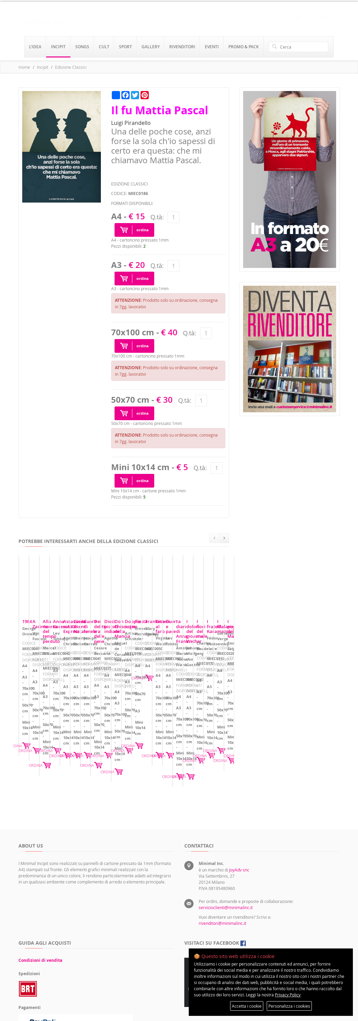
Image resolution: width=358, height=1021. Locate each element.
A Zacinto (143, 686)
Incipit (42, 67)
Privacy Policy (288, 994)
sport (125, 47)
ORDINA (108, 726)
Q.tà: (157, 217)
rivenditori (182, 47)
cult (104, 47)
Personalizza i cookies (289, 1006)
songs (82, 47)
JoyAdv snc (239, 805)
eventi (212, 47)
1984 (27, 686)
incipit (58, 47)
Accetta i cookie (247, 1006)
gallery (151, 47)
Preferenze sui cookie (266, 925)
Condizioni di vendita (40, 896)
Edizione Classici (71, 67)
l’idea (35, 47)
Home (24, 67)
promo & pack (243, 47)
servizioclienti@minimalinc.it (226, 843)
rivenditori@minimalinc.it (222, 859)
